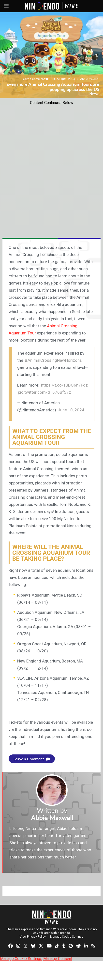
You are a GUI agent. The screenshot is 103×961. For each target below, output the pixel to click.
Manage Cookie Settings (66, 936)
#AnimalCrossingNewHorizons (53, 360)
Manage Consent (57, 958)
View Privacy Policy (33, 936)
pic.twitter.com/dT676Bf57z (44, 392)
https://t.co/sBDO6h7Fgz (64, 385)
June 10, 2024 (71, 409)
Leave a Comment (35, 79)
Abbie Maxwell (89, 79)
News (94, 93)
